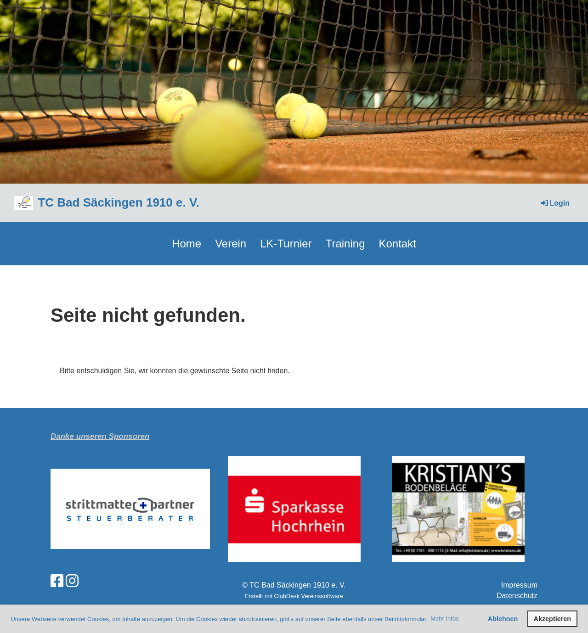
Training (345, 243)
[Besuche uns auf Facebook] (57, 581)
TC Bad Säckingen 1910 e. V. (118, 202)
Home (186, 243)
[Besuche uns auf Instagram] (72, 581)
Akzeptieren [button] (552, 618)
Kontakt (397, 243)
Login (554, 203)
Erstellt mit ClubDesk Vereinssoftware (294, 596)
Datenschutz (517, 595)
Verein (230, 243)
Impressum (519, 585)
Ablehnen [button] (503, 618)
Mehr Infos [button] (444, 618)
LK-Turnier (285, 243)
